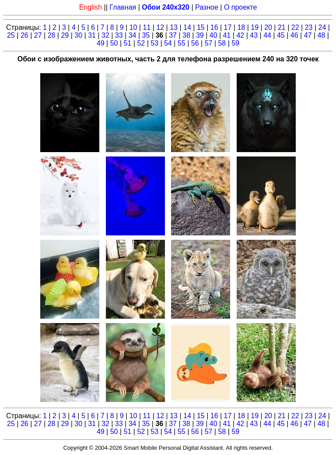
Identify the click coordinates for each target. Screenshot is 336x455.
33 (119, 35)
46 (294, 35)
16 (214, 27)
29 (65, 35)
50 (114, 43)
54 (168, 43)
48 (322, 35)
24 (322, 27)
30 (78, 35)
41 (227, 35)
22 (295, 27)
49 (101, 43)
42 (240, 35)
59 (235, 43)
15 (201, 27)
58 (222, 43)
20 (268, 27)
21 (282, 27)
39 (200, 35)
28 (52, 35)
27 (38, 35)
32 (105, 35)
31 (92, 35)
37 (173, 35)
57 (209, 43)
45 (281, 35)
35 (146, 35)
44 (267, 35)
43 (254, 35)
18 (241, 27)
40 (213, 35)
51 (128, 43)
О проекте (240, 7)
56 (195, 43)
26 (24, 35)
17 (228, 27)
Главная (122, 7)
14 (187, 27)
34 (132, 35)
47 (308, 35)
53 (154, 43)
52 (141, 43)
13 (174, 27)
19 (255, 27)
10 (133, 27)
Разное (206, 7)
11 (147, 27)
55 (182, 43)
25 (11, 35)
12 (160, 27)
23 (309, 27)
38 (186, 35)
